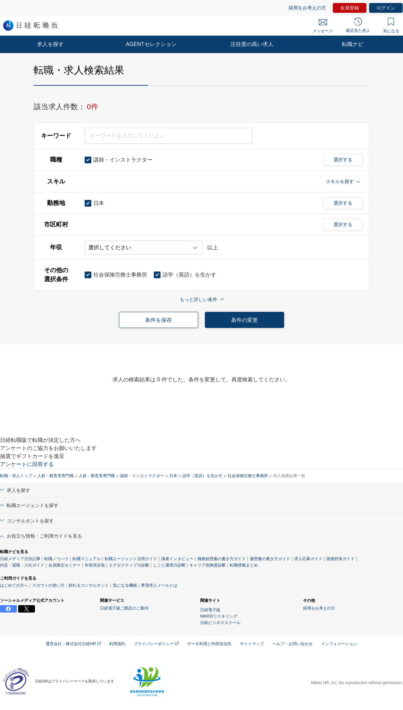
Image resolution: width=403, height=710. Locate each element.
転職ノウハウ (56, 558)
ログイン (385, 7)
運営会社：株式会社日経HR (73, 643)
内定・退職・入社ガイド (22, 565)
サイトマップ (252, 643)
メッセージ (323, 26)
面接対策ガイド (340, 558)
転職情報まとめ (244, 565)
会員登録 (349, 7)
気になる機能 (125, 585)
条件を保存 (158, 320)
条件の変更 (244, 320)
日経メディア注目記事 (20, 558)
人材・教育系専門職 (55, 475)
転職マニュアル (87, 558)
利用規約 (117, 643)
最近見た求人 (358, 25)
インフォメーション (339, 643)
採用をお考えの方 (307, 7)
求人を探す (50, 44)
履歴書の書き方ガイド (270, 558)
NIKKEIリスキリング (218, 616)
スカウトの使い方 (48, 585)
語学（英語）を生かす (202, 475)
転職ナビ (352, 44)
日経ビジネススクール (220, 622)
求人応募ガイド (308, 558)
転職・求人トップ (16, 475)
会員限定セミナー (64, 565)
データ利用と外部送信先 (209, 643)
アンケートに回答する (27, 464)
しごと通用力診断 (169, 565)
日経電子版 (210, 610)
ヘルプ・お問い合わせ (292, 643)
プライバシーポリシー (156, 643)
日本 (173, 475)
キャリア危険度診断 (207, 565)
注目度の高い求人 (251, 44)
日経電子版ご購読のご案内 (124, 608)
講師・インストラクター (142, 475)
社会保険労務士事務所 (248, 475)
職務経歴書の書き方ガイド (221, 558)
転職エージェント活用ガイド (131, 558)
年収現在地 (95, 565)
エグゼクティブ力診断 (129, 565)
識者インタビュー (177, 558)
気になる (391, 25)
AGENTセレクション (151, 44)
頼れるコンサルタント (89, 585)
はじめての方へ (14, 585)
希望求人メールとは (159, 585)
